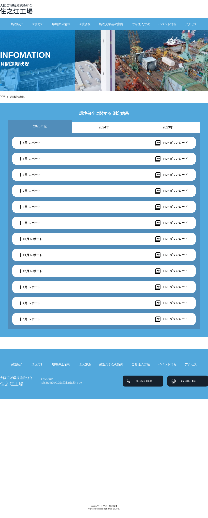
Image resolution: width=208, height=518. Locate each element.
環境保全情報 (61, 24)
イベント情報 (167, 24)
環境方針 (37, 24)
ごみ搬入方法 (141, 24)
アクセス (191, 24)
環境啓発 (85, 24)
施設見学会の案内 (111, 24)
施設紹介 (17, 24)
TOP (2, 96)
